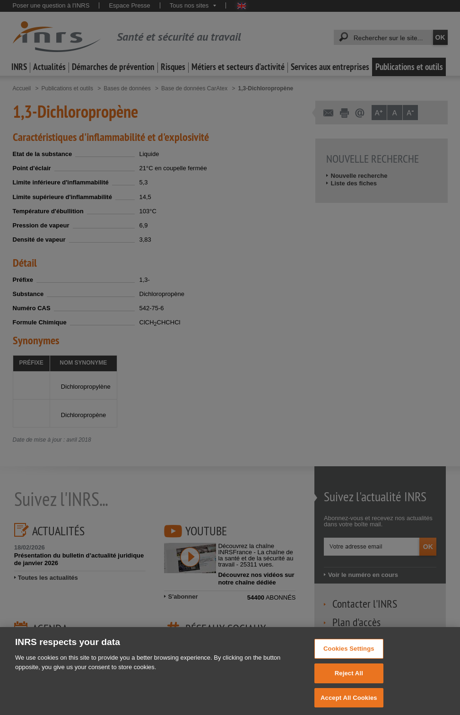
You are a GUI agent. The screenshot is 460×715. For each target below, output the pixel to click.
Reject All (349, 681)
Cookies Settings (348, 656)
